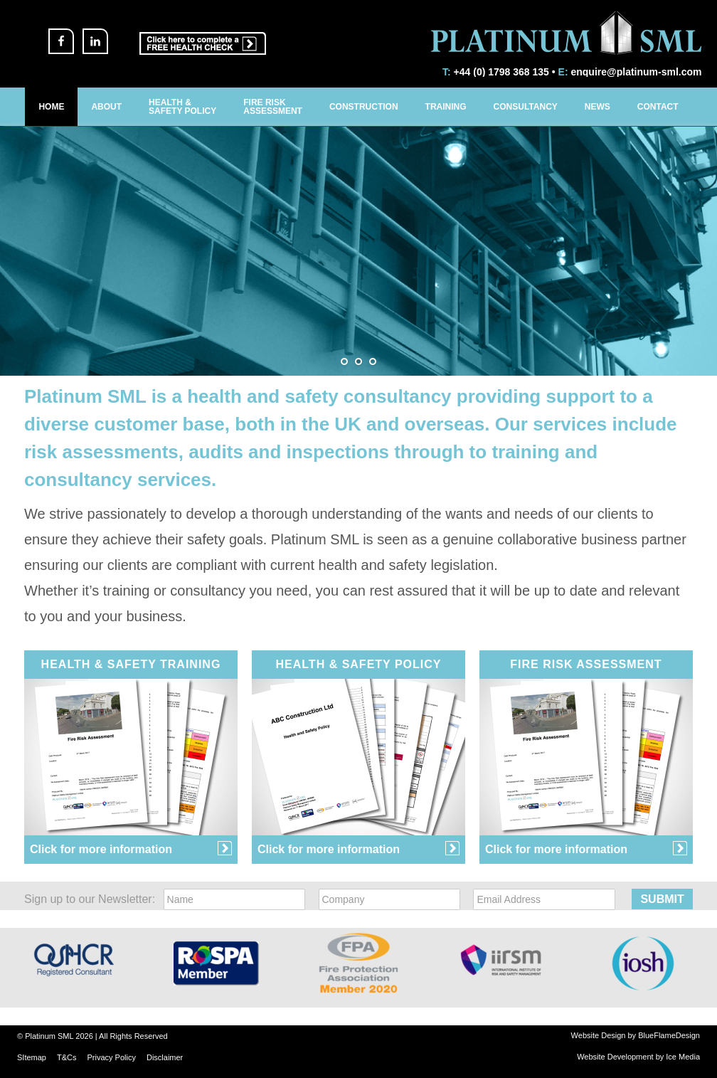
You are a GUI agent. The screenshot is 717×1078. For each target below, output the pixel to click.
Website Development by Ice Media (638, 1056)
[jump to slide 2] (358, 361)
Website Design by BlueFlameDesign (635, 1035)
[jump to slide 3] (373, 361)
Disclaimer (165, 1057)
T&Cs (67, 1057)
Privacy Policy (111, 1057)
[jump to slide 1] (344, 361)
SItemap (31, 1057)
